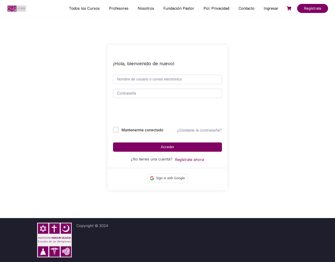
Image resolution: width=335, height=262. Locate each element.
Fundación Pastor (178, 8)
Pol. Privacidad (216, 8)
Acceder (167, 147)
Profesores (119, 8)
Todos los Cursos (84, 8)
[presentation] (144, 113)
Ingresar (271, 8)
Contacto (246, 8)
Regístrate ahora (189, 159)
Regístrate (312, 8)
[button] (167, 178)
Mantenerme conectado (142, 130)
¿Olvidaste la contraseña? (199, 130)
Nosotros (146, 8)
